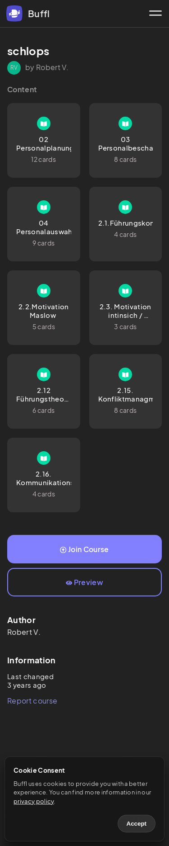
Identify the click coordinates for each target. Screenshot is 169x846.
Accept (136, 823)
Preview (84, 582)
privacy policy (34, 801)
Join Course (84, 549)
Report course (32, 700)
